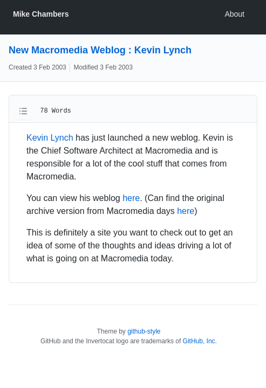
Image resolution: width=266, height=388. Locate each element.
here (131, 198)
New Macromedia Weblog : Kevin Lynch (100, 50)
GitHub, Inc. (200, 341)
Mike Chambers (41, 14)
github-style (143, 331)
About (234, 14)
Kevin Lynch (49, 137)
